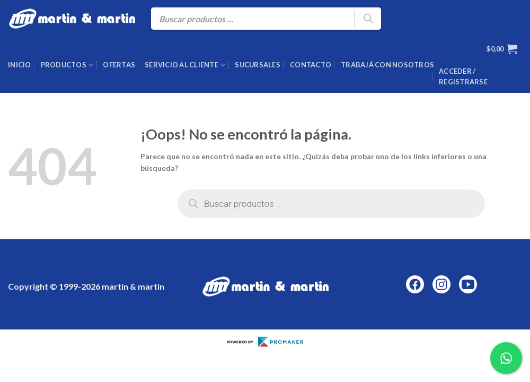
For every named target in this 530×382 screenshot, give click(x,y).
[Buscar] (368, 19)
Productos (67, 65)
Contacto (310, 64)
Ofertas (119, 64)
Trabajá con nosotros (387, 64)
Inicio (19, 64)
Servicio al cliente (185, 65)
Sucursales (257, 64)
